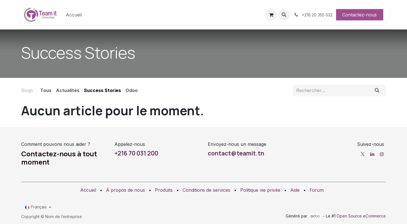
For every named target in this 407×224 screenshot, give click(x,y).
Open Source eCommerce (361, 216)
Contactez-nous (359, 15)
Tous (45, 90)
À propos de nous (125, 190)
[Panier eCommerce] (271, 15)
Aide (295, 190)
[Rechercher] (377, 90)
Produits (164, 190)
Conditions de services (206, 190)
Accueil (88, 190)
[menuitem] (74, 14)
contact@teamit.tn (236, 153)
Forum (316, 190)
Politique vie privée (260, 190)
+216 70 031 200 (136, 153)
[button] (284, 15)
